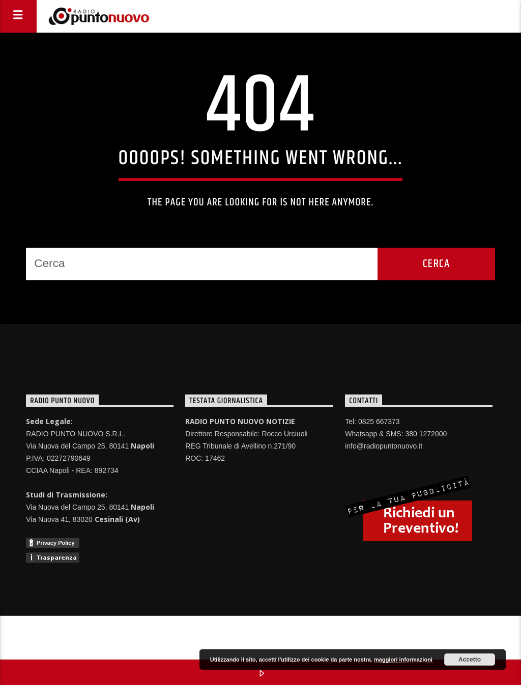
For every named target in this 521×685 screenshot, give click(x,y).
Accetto (469, 659)
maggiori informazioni (403, 659)
